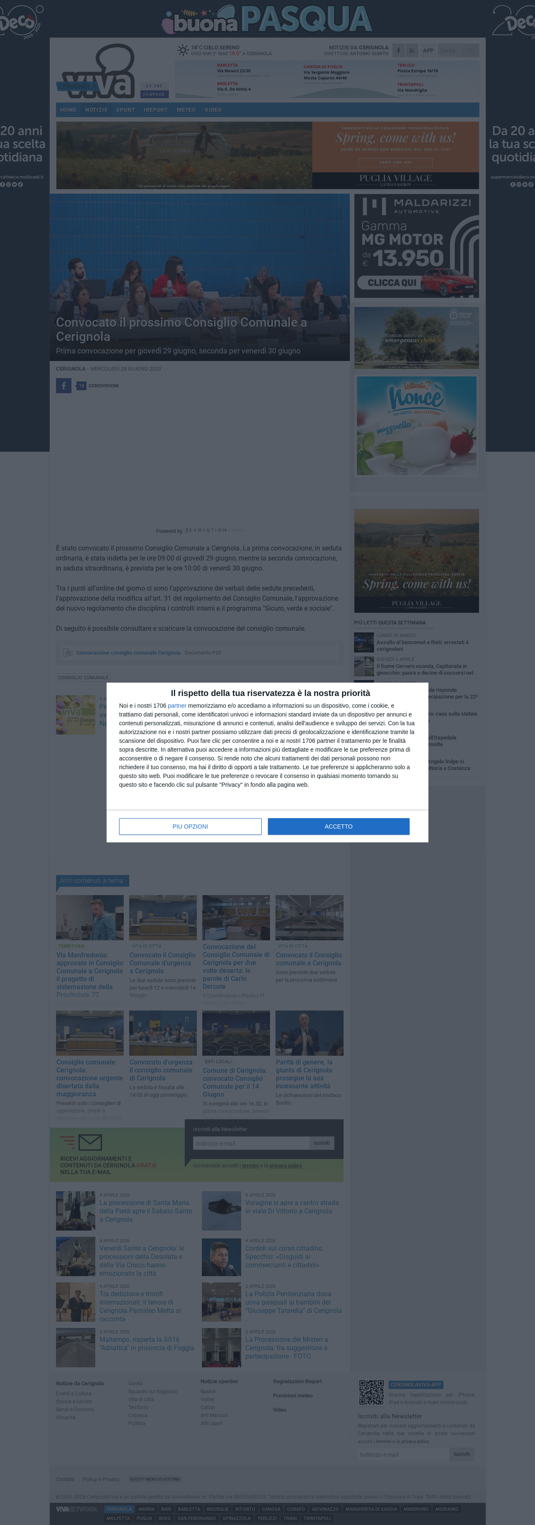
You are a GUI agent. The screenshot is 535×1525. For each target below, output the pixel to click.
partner (177, 706)
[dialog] (267, 762)
